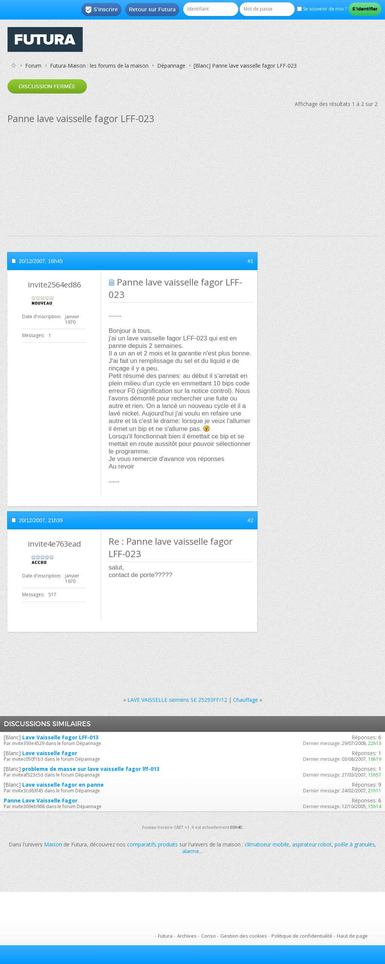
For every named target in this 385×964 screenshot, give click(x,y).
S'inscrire (101, 10)
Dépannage (171, 65)
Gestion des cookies (243, 935)
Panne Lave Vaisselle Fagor (40, 800)
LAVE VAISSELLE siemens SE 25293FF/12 (177, 699)
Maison (53, 844)
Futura (165, 935)
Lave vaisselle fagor (49, 753)
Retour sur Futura (152, 9)
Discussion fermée (47, 86)
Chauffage (245, 699)
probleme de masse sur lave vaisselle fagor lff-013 (90, 768)
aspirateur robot (312, 844)
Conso (208, 935)
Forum (33, 65)
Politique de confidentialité (301, 935)
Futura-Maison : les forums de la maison (99, 65)
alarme (190, 851)
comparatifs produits (152, 844)
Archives (187, 935)
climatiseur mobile (267, 844)
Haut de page (352, 935)
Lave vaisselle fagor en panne (63, 784)
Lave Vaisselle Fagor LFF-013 (60, 737)
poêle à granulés (355, 844)
